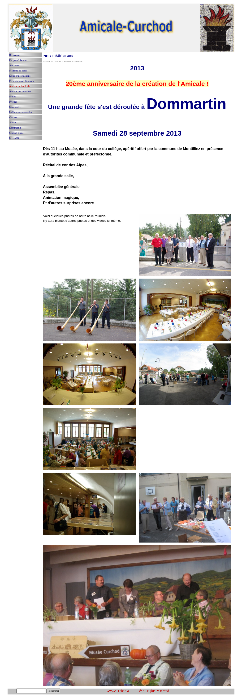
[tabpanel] (137, 137)
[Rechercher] (31, 691)
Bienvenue (14, 55)
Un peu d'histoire (17, 60)
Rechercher (53, 691)
